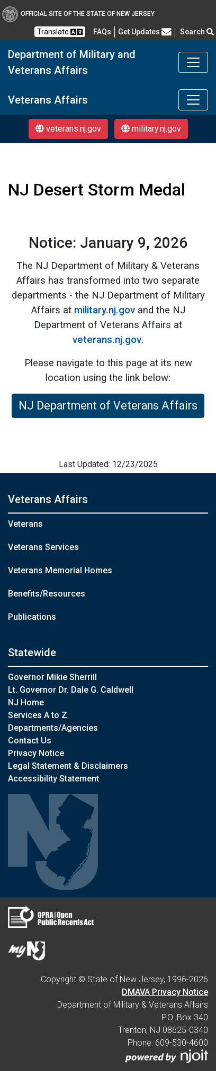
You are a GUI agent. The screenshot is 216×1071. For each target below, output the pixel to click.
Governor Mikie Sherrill (52, 677)
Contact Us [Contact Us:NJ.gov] (29, 740)
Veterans (25, 524)
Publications (32, 617)
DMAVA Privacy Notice (165, 992)
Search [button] (197, 31)
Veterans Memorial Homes (60, 570)
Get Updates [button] (145, 31)
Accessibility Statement (53, 779)
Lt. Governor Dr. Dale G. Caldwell (70, 690)
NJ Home (26, 702)
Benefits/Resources (46, 594)
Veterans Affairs (48, 100)
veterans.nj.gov (68, 129)
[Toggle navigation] (193, 62)
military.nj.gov (151, 129)
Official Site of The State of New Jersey (78, 13)
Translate (60, 32)
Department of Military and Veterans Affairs (72, 62)
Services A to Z (37, 715)
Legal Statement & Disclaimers (68, 766)
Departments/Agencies (53, 728)
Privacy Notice (36, 753)
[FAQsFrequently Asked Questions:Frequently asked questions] (102, 31)
